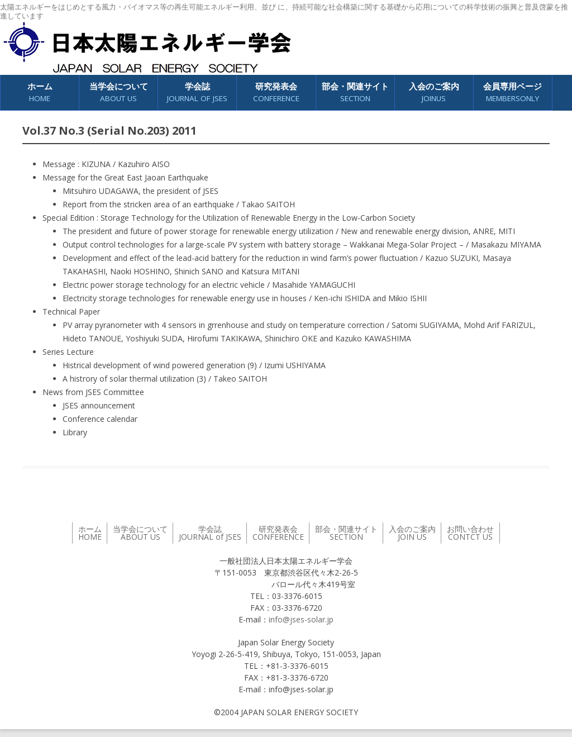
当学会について (118, 92)
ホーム (40, 92)
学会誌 (197, 92)
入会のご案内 (434, 92)
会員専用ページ (512, 92)
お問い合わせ (470, 533)
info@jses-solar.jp (301, 619)
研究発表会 (276, 92)
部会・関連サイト (355, 92)
